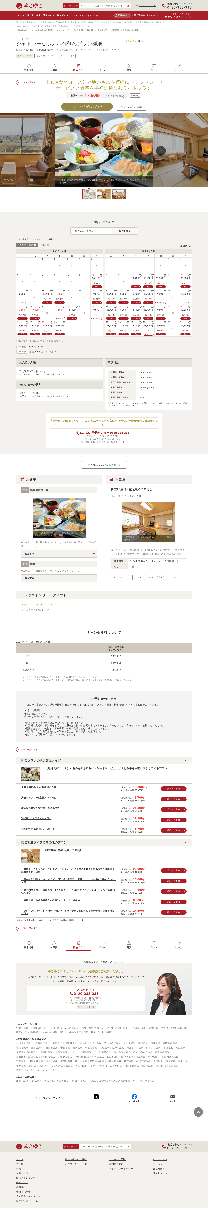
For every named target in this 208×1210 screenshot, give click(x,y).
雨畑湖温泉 (49, 1056)
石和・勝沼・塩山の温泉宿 (109, 22)
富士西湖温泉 (162, 1052)
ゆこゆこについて (147, 5)
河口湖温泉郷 (97, 1061)
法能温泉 (155, 1043)
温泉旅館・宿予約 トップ (27, 22)
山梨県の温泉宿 (87, 22)
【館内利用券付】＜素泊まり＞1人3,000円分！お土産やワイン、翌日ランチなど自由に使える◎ (68, 891)
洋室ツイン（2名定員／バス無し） (39, 797)
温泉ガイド (48, 15)
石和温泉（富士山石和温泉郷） (41, 50)
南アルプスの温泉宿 (27, 1032)
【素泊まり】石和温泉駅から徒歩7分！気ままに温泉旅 (50, 900)
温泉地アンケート (74, 1164)
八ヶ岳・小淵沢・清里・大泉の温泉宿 (60, 1032)
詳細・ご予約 (173, 788)
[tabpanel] (104, 150)
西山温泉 (173, 1065)
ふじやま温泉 (65, 1056)
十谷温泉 (65, 1047)
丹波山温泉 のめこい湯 (139, 1052)
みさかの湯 (116, 1065)
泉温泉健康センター (66, 1052)
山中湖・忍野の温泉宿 (118, 1027)
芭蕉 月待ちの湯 (170, 1056)
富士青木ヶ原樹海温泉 (28, 1056)
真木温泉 (143, 1043)
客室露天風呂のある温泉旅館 (114, 1081)
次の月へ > (186, 246)
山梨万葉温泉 (143, 1061)
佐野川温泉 (118, 1047)
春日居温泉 (81, 1061)
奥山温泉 (180, 1047)
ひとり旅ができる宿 (143, 1081)
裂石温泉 (118, 1052)
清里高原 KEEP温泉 (147, 1056)
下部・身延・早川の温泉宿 (98, 1032)
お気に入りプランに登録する (104, 464)
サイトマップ (160, 1173)
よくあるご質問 (117, 1159)
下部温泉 (21, 1061)
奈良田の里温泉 (112, 1043)
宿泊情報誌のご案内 (76, 1159)
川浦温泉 (33, 1061)
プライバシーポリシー (121, 1168)
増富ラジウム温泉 (25, 1070)
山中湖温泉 (127, 1056)
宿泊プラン (81, 26)
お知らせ (157, 1164)
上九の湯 (43, 1065)
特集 (38, 15)
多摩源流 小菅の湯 (26, 1065)
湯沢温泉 (77, 1047)
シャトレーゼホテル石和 (28, 26)
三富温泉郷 (37, 1047)
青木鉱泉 (170, 1061)
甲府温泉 (96, 1043)
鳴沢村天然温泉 (49, 1061)
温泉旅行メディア (93, 15)
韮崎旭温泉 (85, 1052)
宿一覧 (30, 15)
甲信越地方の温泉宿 (67, 22)
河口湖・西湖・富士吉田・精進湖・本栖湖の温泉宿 (159, 1027)
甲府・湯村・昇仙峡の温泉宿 (31, 1027)
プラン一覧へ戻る (29, 82)
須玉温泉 (84, 1043)
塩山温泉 (161, 1065)
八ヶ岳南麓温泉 (102, 1052)
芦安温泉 (129, 1061)
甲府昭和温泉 (82, 1056)
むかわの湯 (148, 1065)
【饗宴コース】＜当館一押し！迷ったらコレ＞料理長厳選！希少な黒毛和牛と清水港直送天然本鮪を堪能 (67, 870)
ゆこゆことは (160, 1159)
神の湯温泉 (98, 1056)
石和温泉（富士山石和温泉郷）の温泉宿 (143, 22)
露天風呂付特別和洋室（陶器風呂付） (41, 808)
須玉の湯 (183, 1061)
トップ (21, 15)
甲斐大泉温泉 (114, 1061)
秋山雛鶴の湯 (132, 1065)
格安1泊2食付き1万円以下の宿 (32, 1081)
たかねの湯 (82, 1065)
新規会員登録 (122, 15)
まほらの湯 (57, 1065)
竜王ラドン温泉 (135, 1047)
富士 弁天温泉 (99, 1065)
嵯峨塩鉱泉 (22, 1047)
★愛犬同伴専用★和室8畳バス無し (39, 787)
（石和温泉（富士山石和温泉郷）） (56, 26)
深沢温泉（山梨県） (27, 1052)
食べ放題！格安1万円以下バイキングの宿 (74, 1081)
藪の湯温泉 (52, 1047)
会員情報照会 (23, 1191)
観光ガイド (62, 15)
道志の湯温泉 (170, 1043)
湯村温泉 (57, 1043)
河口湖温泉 (66, 1061)
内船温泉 (104, 1047)
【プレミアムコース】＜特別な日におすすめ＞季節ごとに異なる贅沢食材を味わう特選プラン (67, 912)
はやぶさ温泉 (153, 1047)
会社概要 (157, 1168)
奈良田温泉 (46, 1052)
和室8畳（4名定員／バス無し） (38, 829)
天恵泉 (69, 1065)
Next (161, 151)
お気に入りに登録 (131, 106)
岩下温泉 (158, 1061)
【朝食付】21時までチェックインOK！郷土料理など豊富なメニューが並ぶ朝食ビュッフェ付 (68, 880)
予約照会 (145, 15)
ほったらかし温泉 (47, 1070)
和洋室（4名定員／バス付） (36, 818)
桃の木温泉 (112, 1056)
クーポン (77, 15)
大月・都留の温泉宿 (92, 1027)
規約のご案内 (116, 1164)
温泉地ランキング (25, 1177)
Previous (47, 151)
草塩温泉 (168, 1047)
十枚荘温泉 (91, 1047)
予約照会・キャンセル (28, 1196)
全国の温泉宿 (49, 22)
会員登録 (21, 1187)
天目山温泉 (130, 1043)
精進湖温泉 (71, 1043)
